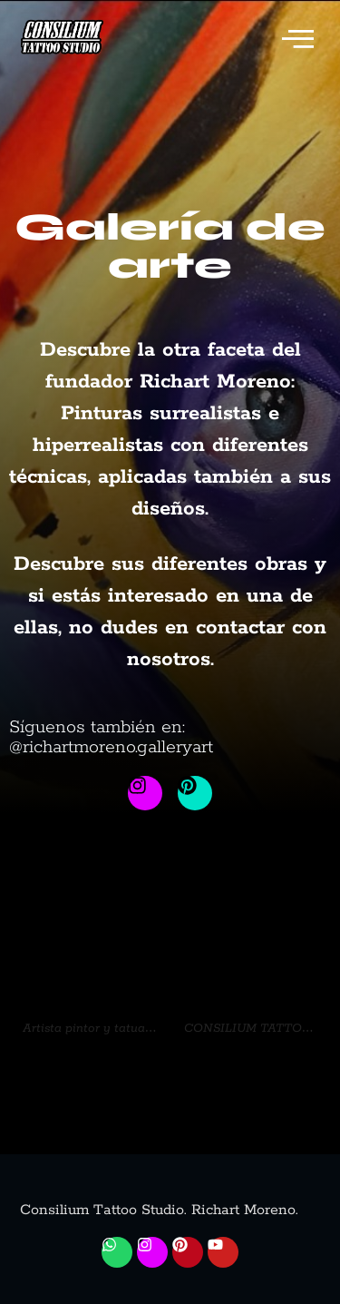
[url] (90, 933)
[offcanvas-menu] (298, 41)
